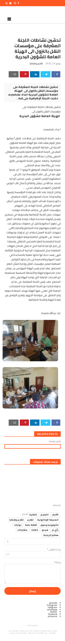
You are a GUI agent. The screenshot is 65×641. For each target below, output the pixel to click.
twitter (53, 612)
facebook (52, 614)
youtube (53, 603)
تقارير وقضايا (36, 63)
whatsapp (52, 609)
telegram (52, 607)
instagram (52, 605)
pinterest (52, 616)
